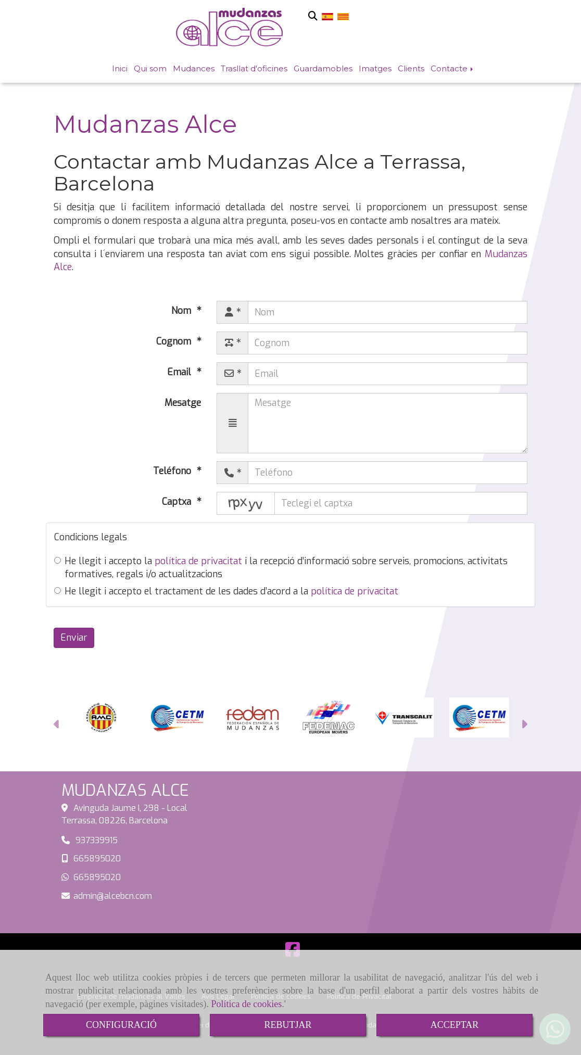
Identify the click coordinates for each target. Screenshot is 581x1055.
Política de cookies (246, 1004)
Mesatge (183, 403)
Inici (120, 68)
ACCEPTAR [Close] (455, 1025)
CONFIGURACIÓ (121, 1025)
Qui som (150, 68)
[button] (57, 726)
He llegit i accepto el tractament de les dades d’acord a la (226, 591)
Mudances (193, 68)
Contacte (453, 68)
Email (180, 372)
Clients (411, 68)
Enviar (73, 637)
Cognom (175, 341)
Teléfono (173, 471)
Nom (182, 310)
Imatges (375, 68)
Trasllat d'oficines (254, 68)
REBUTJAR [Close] (287, 1025)
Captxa (178, 501)
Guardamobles (323, 68)
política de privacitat (198, 561)
